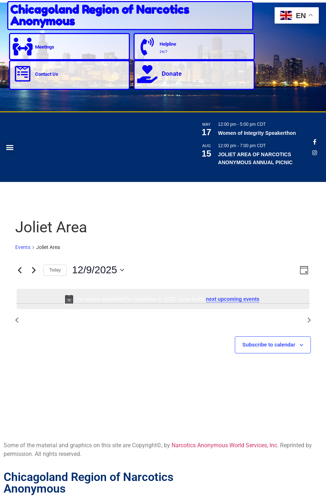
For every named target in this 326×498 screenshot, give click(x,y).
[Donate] (147, 74)
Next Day (294, 320)
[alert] (163, 299)
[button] (10, 147)
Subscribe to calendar (268, 345)
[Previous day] (19, 270)
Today (55, 270)
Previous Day (36, 320)
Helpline (168, 44)
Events (22, 247)
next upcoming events (232, 299)
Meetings (45, 46)
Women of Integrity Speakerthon (257, 133)
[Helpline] (147, 46)
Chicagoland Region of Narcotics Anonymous (99, 15)
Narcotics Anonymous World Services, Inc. (225, 445)
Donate (172, 73)
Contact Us (47, 74)
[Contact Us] (23, 74)
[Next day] (33, 270)
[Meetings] (23, 46)
